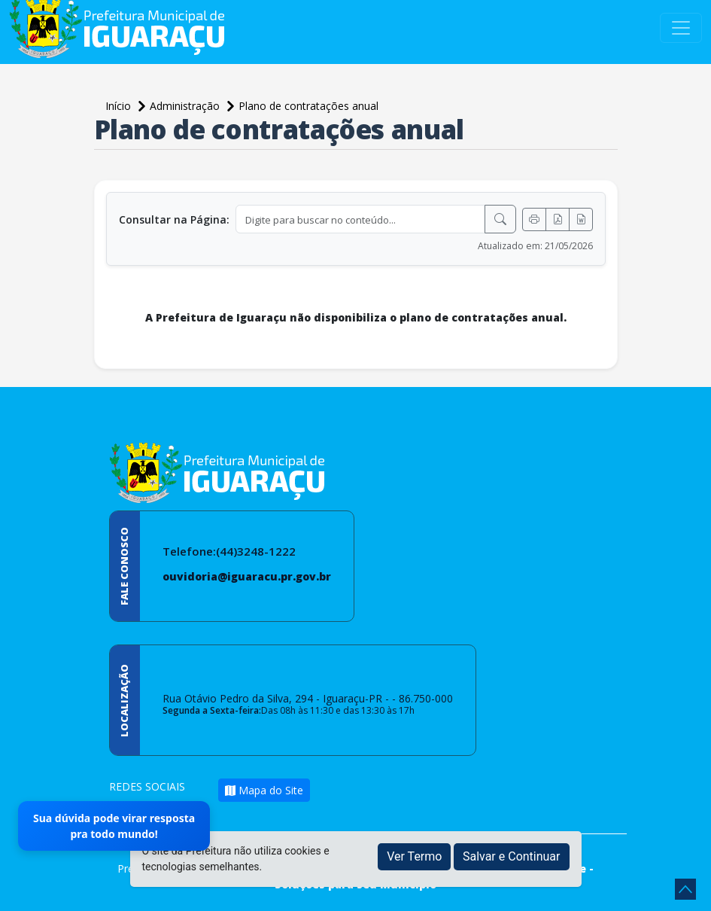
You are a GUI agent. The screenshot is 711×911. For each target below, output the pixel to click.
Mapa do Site (264, 790)
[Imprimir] (534, 219)
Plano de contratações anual (308, 106)
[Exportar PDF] (557, 219)
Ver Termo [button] (414, 856)
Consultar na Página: (174, 219)
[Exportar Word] (581, 219)
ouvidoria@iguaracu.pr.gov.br (247, 576)
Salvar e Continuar (512, 856)
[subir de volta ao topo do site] (685, 889)
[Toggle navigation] (681, 28)
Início (119, 106)
